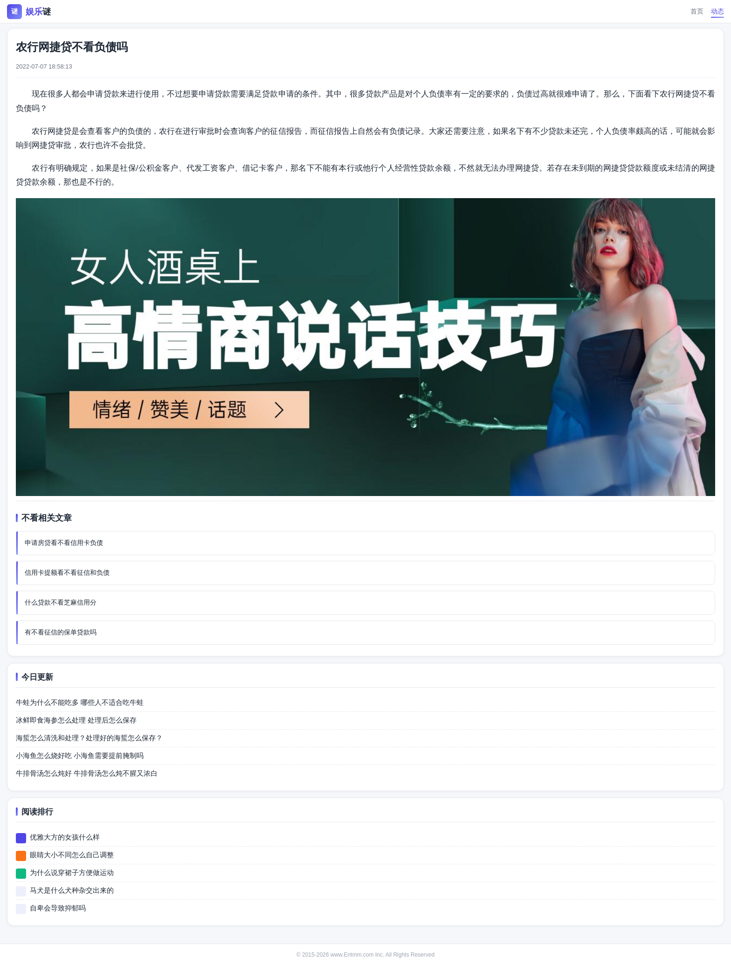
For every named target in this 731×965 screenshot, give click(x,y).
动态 (717, 11)
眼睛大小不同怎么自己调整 (72, 855)
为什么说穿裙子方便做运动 (72, 872)
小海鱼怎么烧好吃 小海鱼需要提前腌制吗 (80, 755)
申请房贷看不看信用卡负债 (64, 542)
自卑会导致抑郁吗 (58, 908)
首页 (696, 11)
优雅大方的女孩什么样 (65, 837)
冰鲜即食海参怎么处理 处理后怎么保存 (76, 720)
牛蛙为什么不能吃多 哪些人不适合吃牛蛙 (80, 702)
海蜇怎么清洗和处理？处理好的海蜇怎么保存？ (89, 738)
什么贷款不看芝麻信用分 (61, 602)
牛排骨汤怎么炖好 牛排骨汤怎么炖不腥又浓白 (87, 773)
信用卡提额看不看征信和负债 (67, 572)
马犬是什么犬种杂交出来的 (72, 890)
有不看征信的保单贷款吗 (61, 632)
